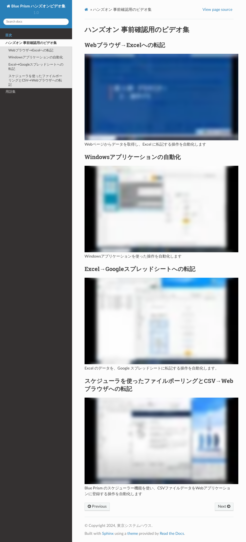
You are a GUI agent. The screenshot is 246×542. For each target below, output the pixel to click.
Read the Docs (172, 534)
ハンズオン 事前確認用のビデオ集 (31, 43)
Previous (97, 506)
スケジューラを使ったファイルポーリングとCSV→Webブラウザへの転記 (35, 80)
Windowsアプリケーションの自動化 (35, 57)
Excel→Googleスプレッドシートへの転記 (35, 67)
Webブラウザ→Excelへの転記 (30, 50)
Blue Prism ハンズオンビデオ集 (37, 6)
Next (224, 506)
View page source (217, 10)
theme (132, 534)
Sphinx (108, 534)
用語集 (11, 91)
